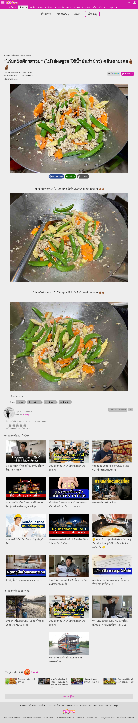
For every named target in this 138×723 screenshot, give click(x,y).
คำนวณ (102, 7)
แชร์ (113, 74)
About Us (80, 718)
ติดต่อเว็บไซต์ (92, 718)
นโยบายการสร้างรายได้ (65, 718)
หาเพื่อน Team (64, 7)
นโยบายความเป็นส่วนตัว (32, 718)
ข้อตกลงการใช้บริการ (12, 718)
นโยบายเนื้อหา (49, 718)
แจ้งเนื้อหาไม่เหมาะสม (125, 718)
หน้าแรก (12, 7)
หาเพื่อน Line (50, 7)
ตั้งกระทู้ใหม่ (68, 696)
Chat (40, 8)
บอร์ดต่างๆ (63, 14)
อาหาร (20, 402)
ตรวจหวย (86, 7)
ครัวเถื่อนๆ (49, 402)
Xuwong (14, 79)
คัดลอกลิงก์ (127, 74)
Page (111, 8)
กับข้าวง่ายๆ (34, 402)
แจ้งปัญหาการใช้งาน (107, 718)
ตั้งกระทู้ (92, 14)
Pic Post (76, 8)
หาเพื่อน (32, 7)
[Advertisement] (69, 36)
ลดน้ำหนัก (64, 402)
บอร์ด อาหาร (26, 56)
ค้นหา (77, 14)
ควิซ (95, 7)
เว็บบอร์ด (23, 7)
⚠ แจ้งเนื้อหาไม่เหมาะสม (117, 410)
